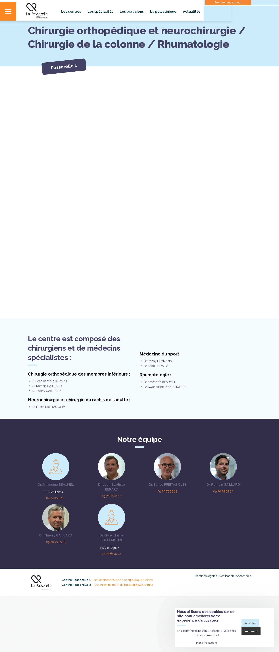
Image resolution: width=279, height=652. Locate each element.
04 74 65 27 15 (55, 519)
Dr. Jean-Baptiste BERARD (111, 508)
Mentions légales (205, 597)
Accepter (250, 623)
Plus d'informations (206, 642)
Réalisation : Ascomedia (235, 597)
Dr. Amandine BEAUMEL (56, 506)
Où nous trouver (160, 2)
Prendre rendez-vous (228, 2)
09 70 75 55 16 (111, 517)
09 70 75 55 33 (167, 512)
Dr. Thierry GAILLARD (55, 557)
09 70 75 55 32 (223, 512)
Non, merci (251, 631)
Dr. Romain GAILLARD (223, 506)
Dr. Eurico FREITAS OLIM (167, 506)
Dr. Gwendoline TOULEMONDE (112, 559)
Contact (127, 2)
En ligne (56, 513)
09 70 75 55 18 (56, 563)
